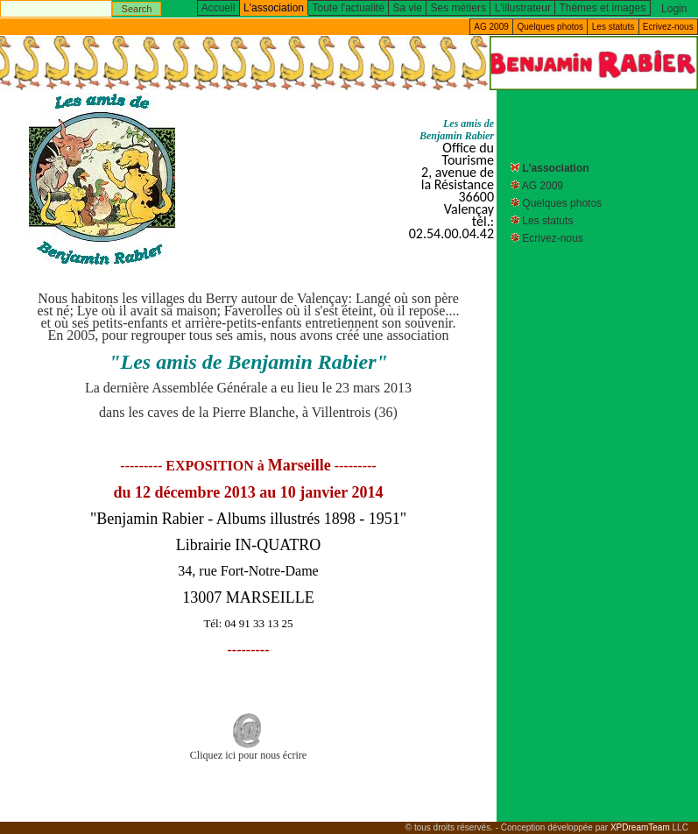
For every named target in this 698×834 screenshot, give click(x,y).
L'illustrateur (523, 8)
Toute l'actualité (348, 8)
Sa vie (407, 8)
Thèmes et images (602, 8)
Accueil (218, 8)
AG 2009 (491, 27)
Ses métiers (458, 8)
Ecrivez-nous (668, 27)
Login (674, 9)
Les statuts (613, 27)
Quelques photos (550, 27)
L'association (555, 168)
